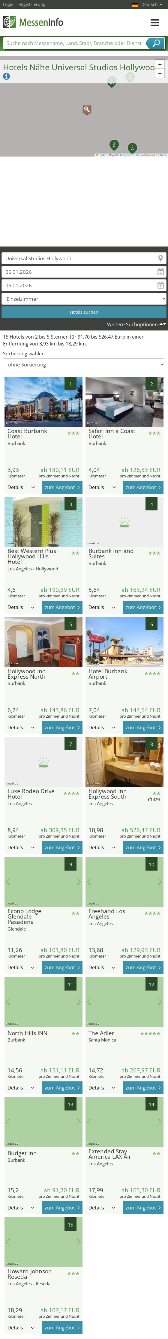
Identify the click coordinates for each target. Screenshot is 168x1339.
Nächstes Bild (79, 401)
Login (8, 4)
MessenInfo (33, 21)
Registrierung (32, 4)
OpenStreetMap (131, 155)
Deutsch (151, 4)
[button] (84, 106)
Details (21, 487)
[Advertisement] (84, 202)
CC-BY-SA (161, 155)
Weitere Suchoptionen (132, 324)
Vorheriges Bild (8, 401)
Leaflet (101, 155)
